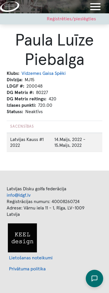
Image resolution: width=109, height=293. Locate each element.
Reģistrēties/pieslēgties (71, 19)
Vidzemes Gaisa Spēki (44, 73)
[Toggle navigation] (95, 7)
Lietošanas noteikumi (31, 258)
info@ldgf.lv (19, 195)
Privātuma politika (27, 269)
